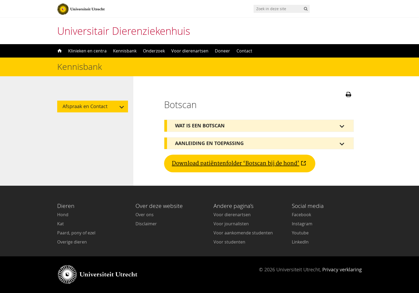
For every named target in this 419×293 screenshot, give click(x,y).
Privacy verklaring (342, 269)
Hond (62, 215)
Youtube (300, 233)
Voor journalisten (231, 224)
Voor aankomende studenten (243, 233)
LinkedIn (300, 242)
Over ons (144, 215)
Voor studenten (229, 242)
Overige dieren (72, 242)
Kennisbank (125, 51)
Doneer (222, 51)
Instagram (302, 224)
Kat (60, 224)
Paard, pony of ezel (76, 233)
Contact (244, 51)
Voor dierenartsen (189, 51)
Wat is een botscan (200, 126)
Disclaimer (146, 224)
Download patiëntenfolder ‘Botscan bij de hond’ (235, 163)
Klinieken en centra (87, 51)
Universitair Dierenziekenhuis (123, 31)
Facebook (301, 215)
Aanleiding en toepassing (209, 143)
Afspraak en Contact (85, 106)
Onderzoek (154, 51)
